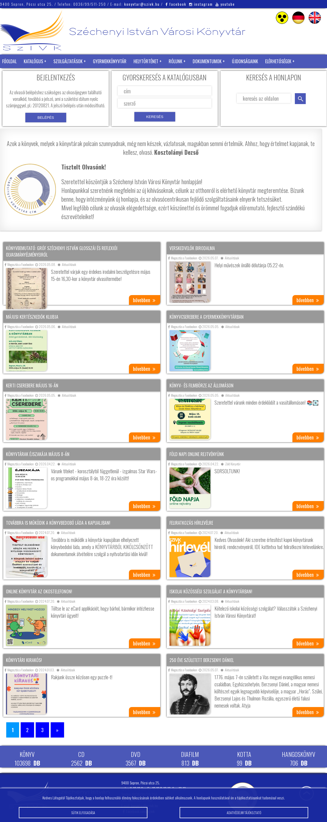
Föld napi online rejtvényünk (196, 454)
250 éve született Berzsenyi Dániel (201, 660)
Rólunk (175, 61)
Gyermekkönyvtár (109, 61)
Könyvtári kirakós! (24, 660)
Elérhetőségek (278, 61)
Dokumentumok (207, 61)
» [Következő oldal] (57, 729)
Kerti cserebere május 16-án (32, 385)
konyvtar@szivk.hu (142, 4)
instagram (201, 4)
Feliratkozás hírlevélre (191, 523)
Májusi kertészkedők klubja (32, 317)
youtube (225, 4)
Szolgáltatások (68, 61)
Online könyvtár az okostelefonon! (39, 591)
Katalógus (33, 61)
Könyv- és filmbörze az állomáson (201, 385)
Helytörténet (146, 61)
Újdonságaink (245, 61)
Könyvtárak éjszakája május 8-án (37, 454)
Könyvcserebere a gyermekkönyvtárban (206, 317)
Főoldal (9, 61)
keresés (300, 98)
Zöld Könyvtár (16, 75)
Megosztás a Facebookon (19, 264)
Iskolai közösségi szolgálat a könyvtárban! (210, 591)
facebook (175, 4)
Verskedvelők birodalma (192, 248)
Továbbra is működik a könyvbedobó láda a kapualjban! (58, 523)
